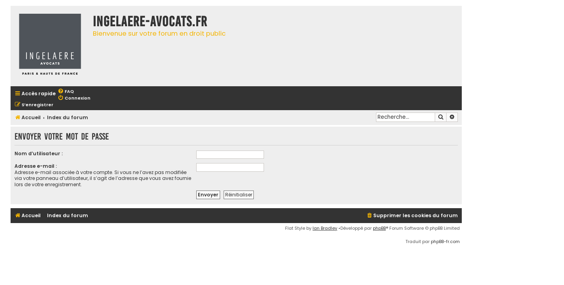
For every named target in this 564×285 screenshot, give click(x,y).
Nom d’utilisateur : (38, 153)
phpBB (379, 228)
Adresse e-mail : (35, 166)
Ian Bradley (325, 228)
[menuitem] (66, 91)
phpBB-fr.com (445, 241)
